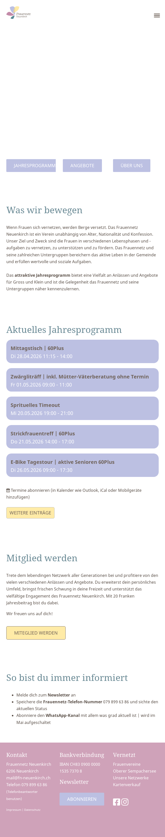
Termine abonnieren (30, 490)
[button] (82, 351)
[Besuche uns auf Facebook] (116, 801)
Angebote (82, 165)
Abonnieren (82, 799)
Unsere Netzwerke (131, 778)
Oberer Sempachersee (134, 771)
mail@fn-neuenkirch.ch (28, 778)
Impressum (13, 810)
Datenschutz (32, 810)
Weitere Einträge (30, 513)
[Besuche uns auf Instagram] (124, 801)
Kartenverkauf (127, 784)
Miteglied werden (36, 633)
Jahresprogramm (35, 165)
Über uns (132, 165)
